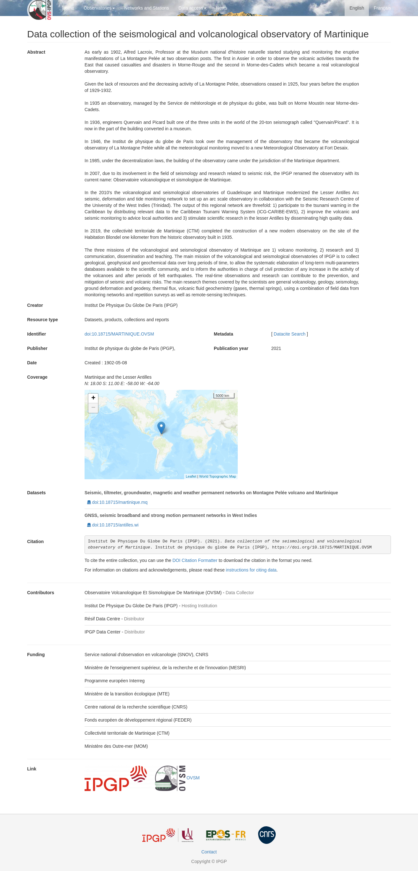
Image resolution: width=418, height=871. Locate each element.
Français (382, 8)
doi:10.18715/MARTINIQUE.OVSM (119, 334)
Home (68, 8)
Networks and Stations (146, 8)
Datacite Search (290, 334)
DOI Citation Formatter (195, 560)
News (221, 8)
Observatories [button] (99, 8)
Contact (209, 851)
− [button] (93, 408)
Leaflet (191, 476)
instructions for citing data (251, 569)
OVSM (142, 777)
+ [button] (93, 398)
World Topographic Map (217, 476)
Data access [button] (192, 8)
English (356, 8)
